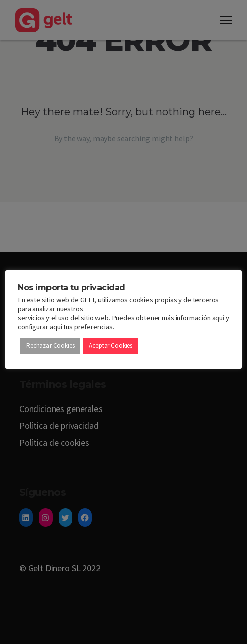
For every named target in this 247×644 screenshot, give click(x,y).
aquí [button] (56, 326)
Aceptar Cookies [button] (110, 345)
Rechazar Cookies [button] (50, 345)
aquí (218, 317)
